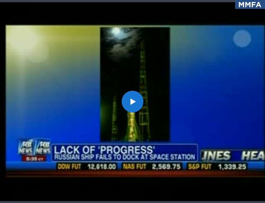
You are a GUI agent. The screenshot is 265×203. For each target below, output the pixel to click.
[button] (132, 101)
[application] (132, 101)
